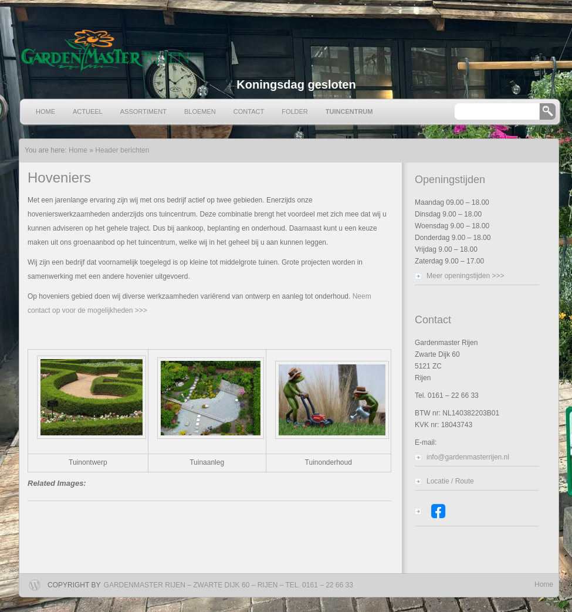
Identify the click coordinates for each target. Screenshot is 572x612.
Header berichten (122, 150)
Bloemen (200, 111)
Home (45, 111)
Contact (248, 111)
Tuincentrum (349, 111)
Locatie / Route (450, 481)
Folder (295, 111)
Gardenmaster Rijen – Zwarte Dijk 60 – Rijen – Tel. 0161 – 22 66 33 (228, 585)
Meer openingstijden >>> (465, 276)
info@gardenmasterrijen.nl (468, 457)
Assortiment (143, 111)
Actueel (88, 111)
